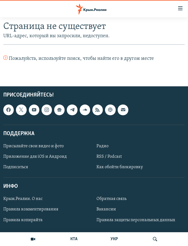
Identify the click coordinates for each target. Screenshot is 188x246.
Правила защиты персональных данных (135, 220)
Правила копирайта (23, 220)
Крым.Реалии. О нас (23, 199)
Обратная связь (111, 199)
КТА (74, 239)
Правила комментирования (30, 209)
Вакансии (106, 209)
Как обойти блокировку (119, 167)
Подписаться (15, 167)
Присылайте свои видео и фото (33, 146)
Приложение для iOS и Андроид (35, 156)
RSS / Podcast (109, 156)
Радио (102, 146)
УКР (114, 239)
